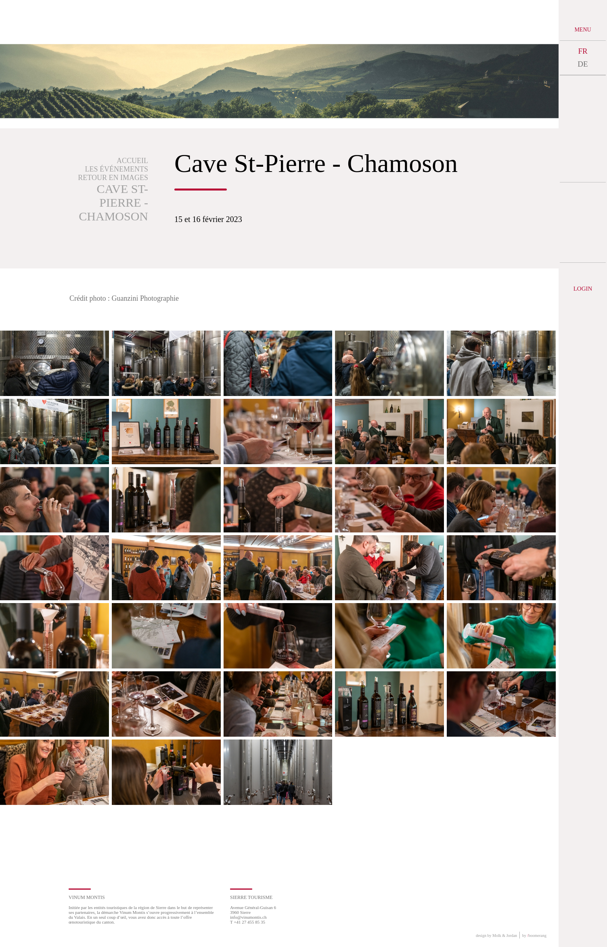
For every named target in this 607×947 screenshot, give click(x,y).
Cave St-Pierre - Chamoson (113, 202)
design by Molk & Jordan (496, 935)
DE (583, 64)
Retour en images (113, 178)
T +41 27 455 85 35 (247, 922)
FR (582, 51)
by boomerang (534, 935)
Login (583, 288)
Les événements (117, 169)
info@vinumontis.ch (248, 917)
